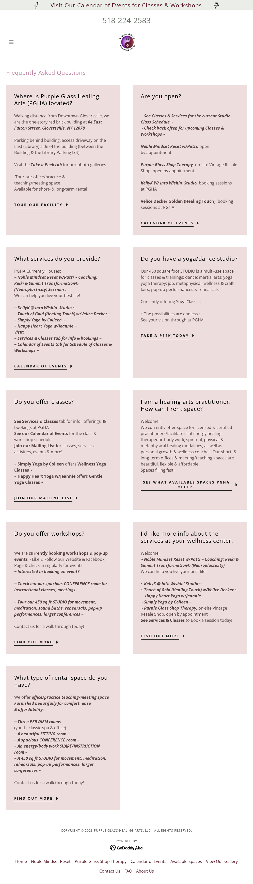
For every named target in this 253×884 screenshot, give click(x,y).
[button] (24, 42)
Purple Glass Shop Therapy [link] (100, 861)
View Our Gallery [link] (222, 861)
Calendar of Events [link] (148, 861)
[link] (126, 42)
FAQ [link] (128, 871)
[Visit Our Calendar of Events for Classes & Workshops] (126, 5)
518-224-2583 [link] (126, 20)
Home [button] (21, 861)
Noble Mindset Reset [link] (51, 861)
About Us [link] (145, 871)
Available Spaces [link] (186, 861)
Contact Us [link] (109, 871)
